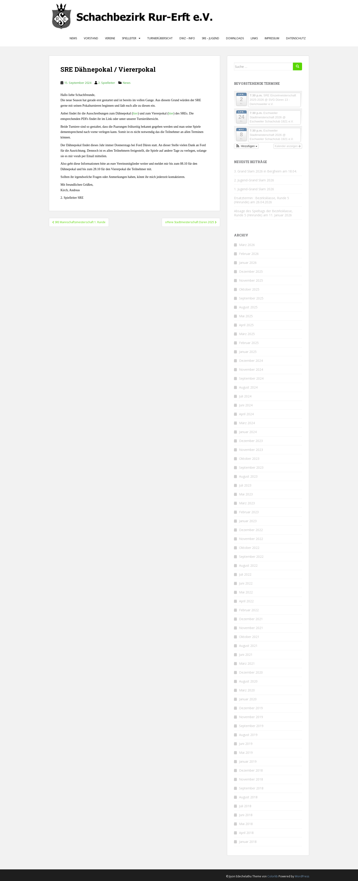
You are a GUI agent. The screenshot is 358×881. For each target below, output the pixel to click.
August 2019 (248, 735)
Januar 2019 (248, 761)
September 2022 (251, 556)
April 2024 (246, 414)
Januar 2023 (248, 521)
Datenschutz (296, 38)
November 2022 (251, 539)
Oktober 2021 (249, 637)
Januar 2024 (248, 432)
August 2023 (248, 476)
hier (135, 113)
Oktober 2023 (249, 458)
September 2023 (251, 467)
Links (254, 38)
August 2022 (248, 565)
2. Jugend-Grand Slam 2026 (254, 180)
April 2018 (246, 833)
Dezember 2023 (251, 441)
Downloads (235, 38)
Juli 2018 (245, 806)
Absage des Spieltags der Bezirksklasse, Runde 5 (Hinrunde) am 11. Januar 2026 (263, 213)
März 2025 (247, 334)
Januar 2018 (248, 841)
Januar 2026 (248, 262)
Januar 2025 (248, 351)
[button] (246, 146)
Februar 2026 (249, 253)
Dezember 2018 (251, 770)
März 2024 (247, 423)
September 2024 (251, 378)
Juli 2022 (245, 574)
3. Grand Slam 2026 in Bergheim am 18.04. (265, 171)
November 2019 (251, 717)
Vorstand (91, 38)
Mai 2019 (246, 752)
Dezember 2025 (251, 271)
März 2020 (247, 690)
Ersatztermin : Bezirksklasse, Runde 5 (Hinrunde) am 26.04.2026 (261, 200)
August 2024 (248, 387)
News (73, 38)
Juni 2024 (246, 405)
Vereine (110, 38)
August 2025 (248, 307)
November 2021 (251, 628)
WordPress (302, 876)
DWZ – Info (187, 38)
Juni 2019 (246, 743)
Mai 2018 (246, 824)
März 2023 (247, 503)
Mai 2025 (246, 316)
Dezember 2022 (251, 530)
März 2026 (247, 245)
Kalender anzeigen (288, 146)
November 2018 (251, 779)
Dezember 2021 (251, 619)
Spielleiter (129, 38)
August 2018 (248, 797)
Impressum (272, 38)
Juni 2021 (246, 654)
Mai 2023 (246, 494)
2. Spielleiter (106, 83)
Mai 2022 (246, 592)
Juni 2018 (246, 815)
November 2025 (251, 280)
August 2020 (248, 681)
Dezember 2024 (251, 360)
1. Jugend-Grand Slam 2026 (254, 189)
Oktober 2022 (249, 547)
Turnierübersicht (160, 38)
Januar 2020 (248, 699)
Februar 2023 (249, 512)
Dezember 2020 (251, 672)
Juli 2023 (245, 485)
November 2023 (251, 449)
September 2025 (251, 298)
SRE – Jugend (210, 38)
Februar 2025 (249, 343)
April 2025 (246, 325)
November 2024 (251, 369)
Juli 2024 (245, 396)
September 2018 (251, 788)
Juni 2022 (246, 583)
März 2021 (247, 663)
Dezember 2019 (251, 708)
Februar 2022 (249, 610)
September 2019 (251, 726)
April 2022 (246, 601)
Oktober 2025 (249, 289)
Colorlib (272, 876)
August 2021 (248, 645)
